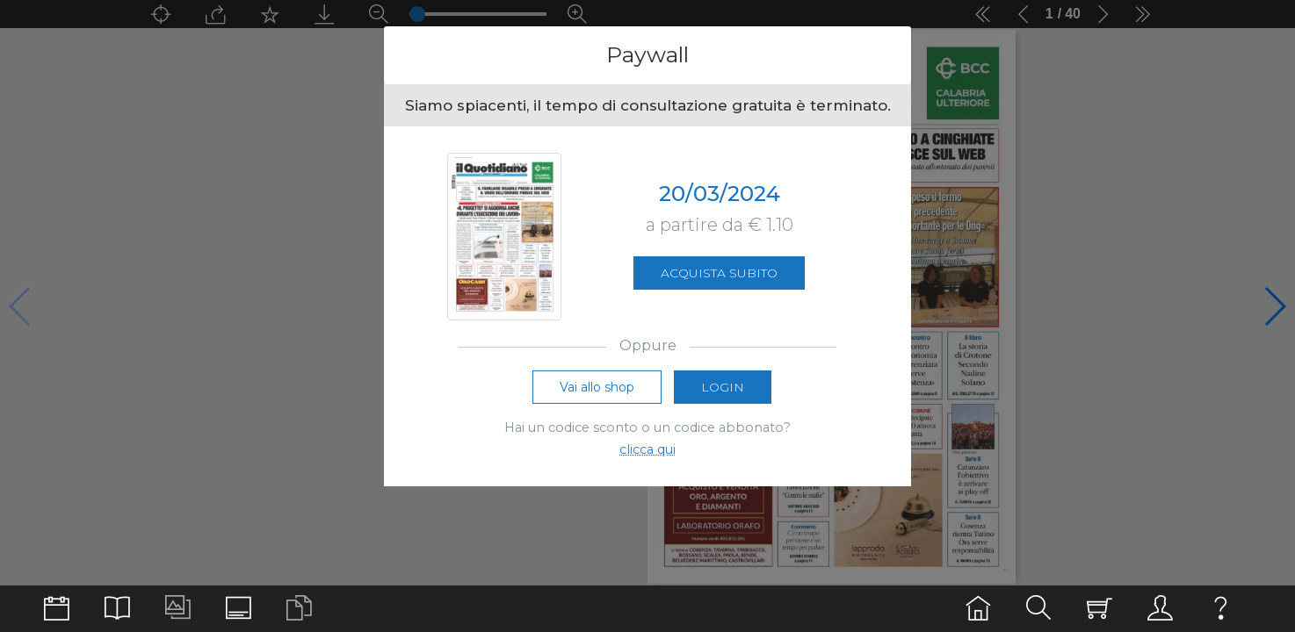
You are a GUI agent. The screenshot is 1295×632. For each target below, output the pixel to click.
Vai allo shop (597, 387)
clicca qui (647, 449)
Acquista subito (719, 273)
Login (722, 387)
